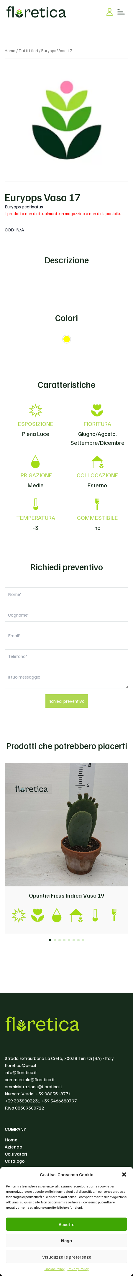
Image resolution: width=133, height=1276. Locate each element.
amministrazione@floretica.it (33, 1086)
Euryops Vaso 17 (43, 197)
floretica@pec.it (21, 1065)
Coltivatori (16, 1154)
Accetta (67, 1224)
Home (10, 50)
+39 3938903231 (22, 1101)
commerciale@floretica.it (30, 1079)
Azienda (13, 1147)
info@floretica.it (21, 1072)
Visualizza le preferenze (66, 1256)
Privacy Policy (78, 1269)
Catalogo (14, 1161)
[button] (124, 1174)
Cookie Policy (55, 1269)
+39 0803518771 (53, 1094)
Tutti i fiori (28, 50)
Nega (66, 1240)
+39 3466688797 (59, 1101)
